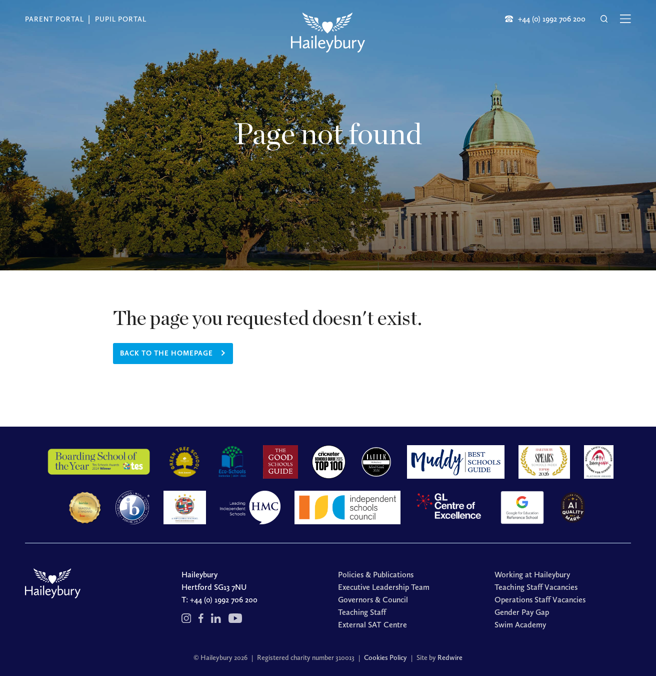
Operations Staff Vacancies (540, 599)
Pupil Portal (120, 19)
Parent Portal (54, 19)
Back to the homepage (166, 353)
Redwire (450, 657)
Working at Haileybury (532, 574)
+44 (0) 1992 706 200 (224, 599)
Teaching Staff (362, 612)
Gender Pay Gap (521, 612)
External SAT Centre (372, 624)
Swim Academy (520, 624)
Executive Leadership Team (384, 587)
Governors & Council (373, 599)
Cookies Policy (385, 657)
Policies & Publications (376, 574)
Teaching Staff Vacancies (536, 587)
